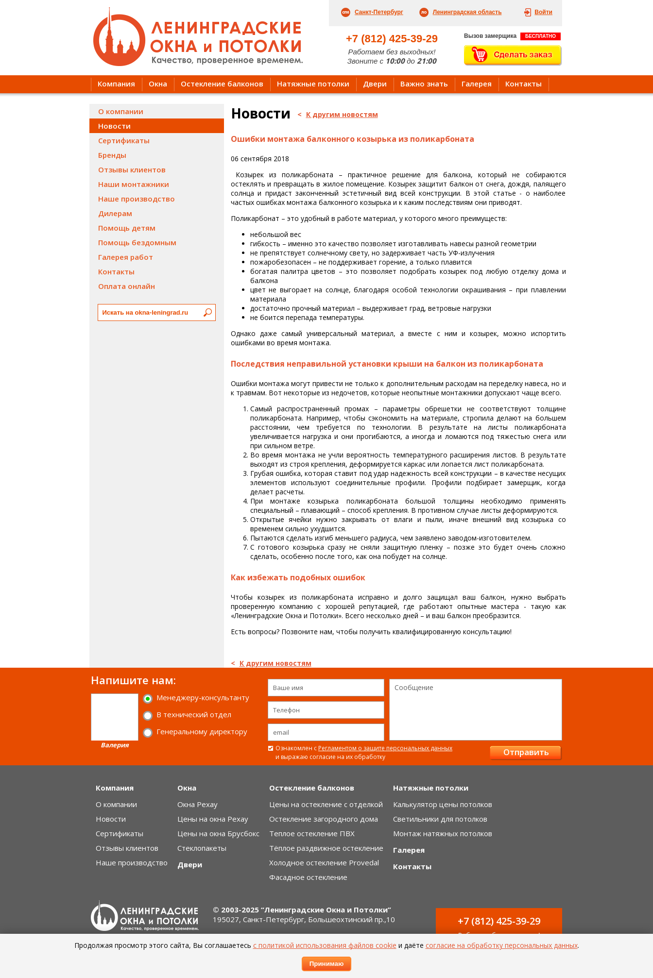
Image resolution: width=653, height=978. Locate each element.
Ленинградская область (467, 12)
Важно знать (424, 83)
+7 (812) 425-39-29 (392, 39)
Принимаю (326, 963)
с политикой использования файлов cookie (324, 945)
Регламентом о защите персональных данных (385, 748)
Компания (116, 83)
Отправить (526, 752)
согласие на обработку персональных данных (502, 945)
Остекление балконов (222, 83)
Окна (158, 83)
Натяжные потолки (313, 83)
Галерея (477, 83)
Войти (543, 12)
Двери (375, 83)
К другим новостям (342, 114)
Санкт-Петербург (379, 12)
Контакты (523, 83)
